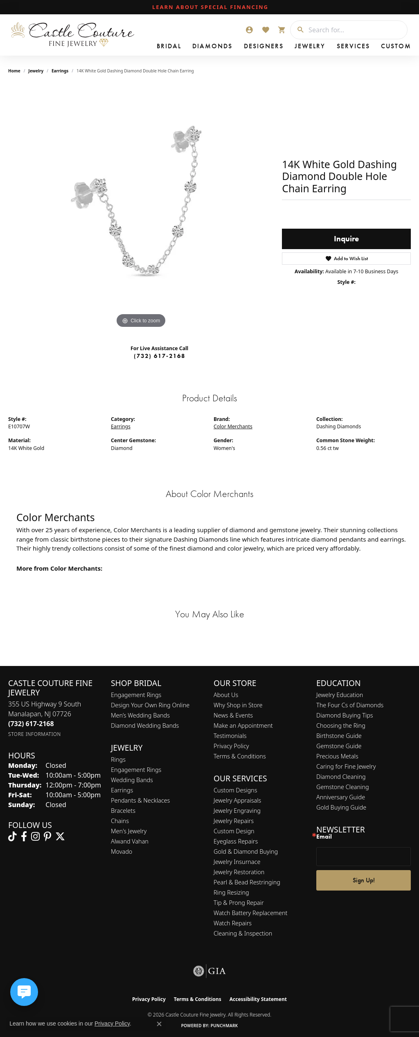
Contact (356, 47)
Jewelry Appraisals (237, 800)
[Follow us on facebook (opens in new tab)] (24, 836)
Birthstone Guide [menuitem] (339, 736)
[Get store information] (34, 734)
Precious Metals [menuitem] (337, 756)
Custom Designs (235, 790)
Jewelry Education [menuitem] (339, 695)
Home (14, 71)
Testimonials (230, 736)
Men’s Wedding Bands (140, 715)
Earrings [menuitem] (122, 790)
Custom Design (234, 831)
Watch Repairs (233, 923)
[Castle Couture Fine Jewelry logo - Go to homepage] (73, 35)
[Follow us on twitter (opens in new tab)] (60, 836)
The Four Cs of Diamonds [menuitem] (349, 705)
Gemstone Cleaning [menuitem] (342, 787)
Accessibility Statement (258, 999)
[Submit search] (297, 29)
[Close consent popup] (159, 1023)
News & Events (233, 715)
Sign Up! (364, 880)
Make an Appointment (243, 725)
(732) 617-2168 (159, 356)
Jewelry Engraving (237, 810)
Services (294, 47)
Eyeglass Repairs (236, 841)
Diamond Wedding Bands (145, 725)
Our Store (390, 47)
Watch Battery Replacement (250, 913)
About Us (226, 695)
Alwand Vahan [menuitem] (130, 841)
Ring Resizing (231, 892)
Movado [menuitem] (121, 851)
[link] (209, 7)
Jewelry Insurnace (237, 862)
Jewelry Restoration (239, 872)
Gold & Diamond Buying (246, 851)
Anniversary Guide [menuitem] (340, 797)
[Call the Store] (31, 723)
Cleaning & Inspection (243, 933)
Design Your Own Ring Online (150, 705)
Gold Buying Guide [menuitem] (341, 807)
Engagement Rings (136, 695)
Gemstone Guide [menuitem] (338, 746)
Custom (325, 47)
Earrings (60, 71)
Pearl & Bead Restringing (247, 882)
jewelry (35, 71)
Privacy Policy (231, 746)
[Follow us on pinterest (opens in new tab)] (47, 836)
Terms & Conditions (240, 756)
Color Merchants (233, 426)
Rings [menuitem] (118, 759)
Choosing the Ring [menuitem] (340, 725)
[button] (249, 30)
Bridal (161, 47)
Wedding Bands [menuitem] (132, 780)
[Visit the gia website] (209, 971)
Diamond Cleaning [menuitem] (341, 777)
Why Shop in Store (238, 705)
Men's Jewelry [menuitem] (128, 831)
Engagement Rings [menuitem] (136, 770)
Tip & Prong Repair (239, 903)
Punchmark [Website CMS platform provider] (224, 1025)
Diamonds (192, 47)
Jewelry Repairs (234, 821)
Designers (230, 47)
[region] (141, 207)
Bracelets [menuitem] (123, 810)
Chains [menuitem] (120, 821)
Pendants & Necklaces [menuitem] (140, 800)
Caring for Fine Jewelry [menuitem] (346, 766)
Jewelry (264, 47)
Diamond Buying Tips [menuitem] (344, 715)
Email (324, 837)
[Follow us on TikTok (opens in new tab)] (12, 836)
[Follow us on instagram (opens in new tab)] (35, 836)
